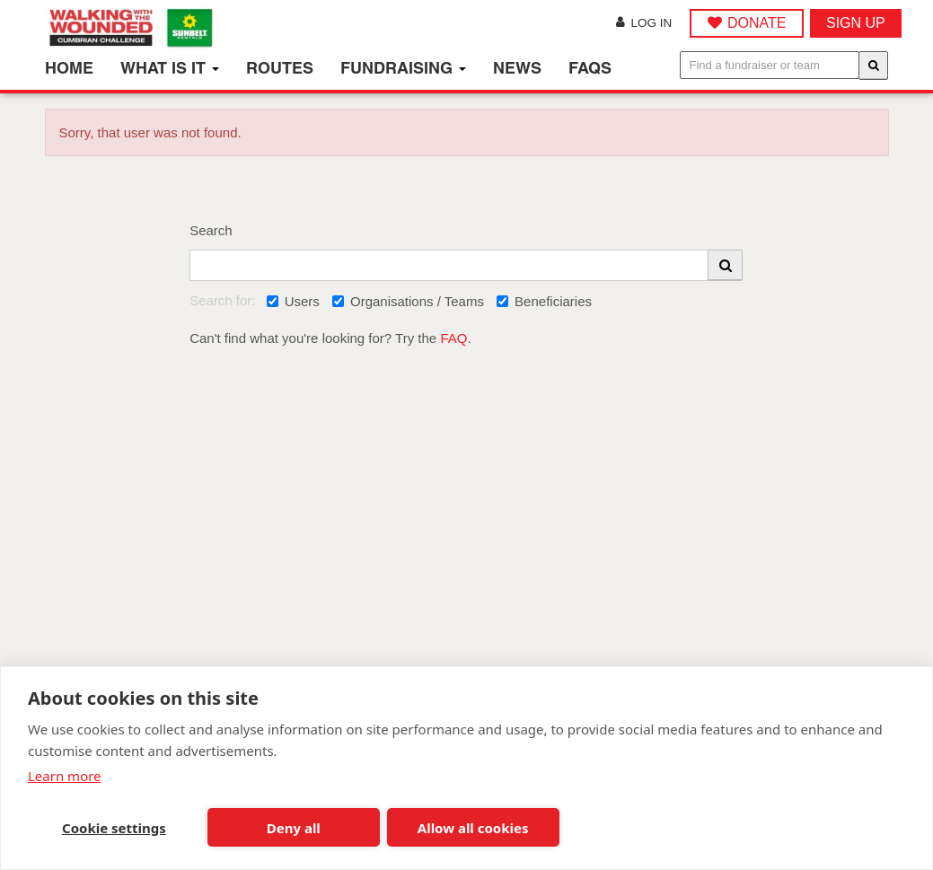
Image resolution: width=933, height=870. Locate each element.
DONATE (756, 23)
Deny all (294, 828)
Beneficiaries (544, 301)
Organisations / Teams (408, 301)
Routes (279, 67)
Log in (644, 23)
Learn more (64, 776)
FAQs (590, 67)
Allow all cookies (473, 828)
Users (293, 301)
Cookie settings (114, 828)
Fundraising (403, 67)
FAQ (453, 338)
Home (69, 67)
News (517, 67)
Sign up (855, 23)
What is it (169, 67)
